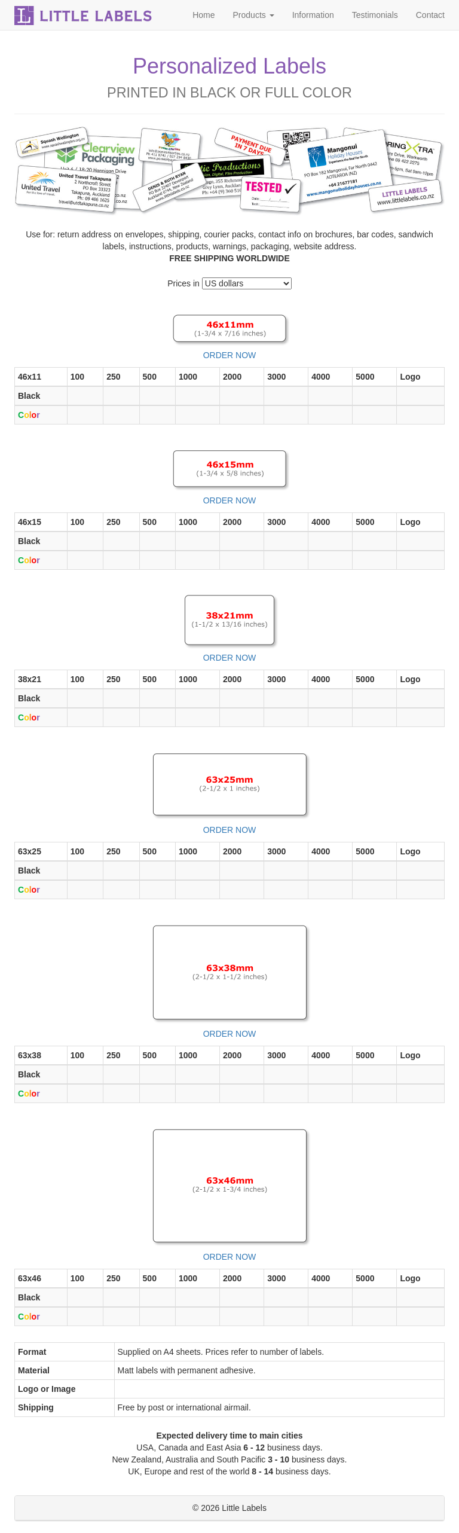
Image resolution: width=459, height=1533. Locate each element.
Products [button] (253, 15)
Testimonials (375, 15)
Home (203, 15)
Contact (430, 15)
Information (313, 15)
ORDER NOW (229, 355)
